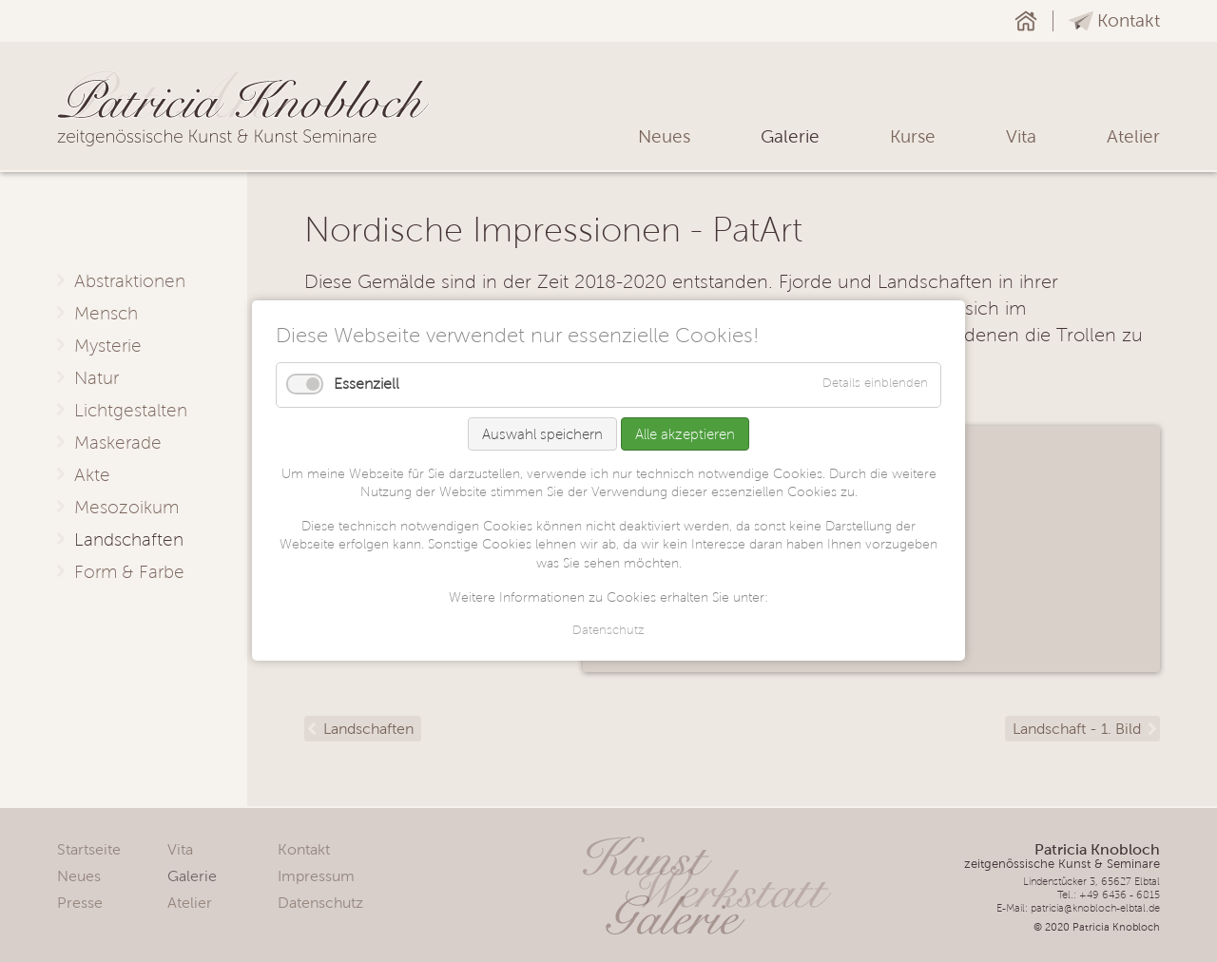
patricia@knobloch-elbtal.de (1095, 907)
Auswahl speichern (542, 434)
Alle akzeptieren (685, 434)
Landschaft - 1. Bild (1077, 729)
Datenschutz (608, 631)
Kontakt (1128, 20)
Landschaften (368, 729)
